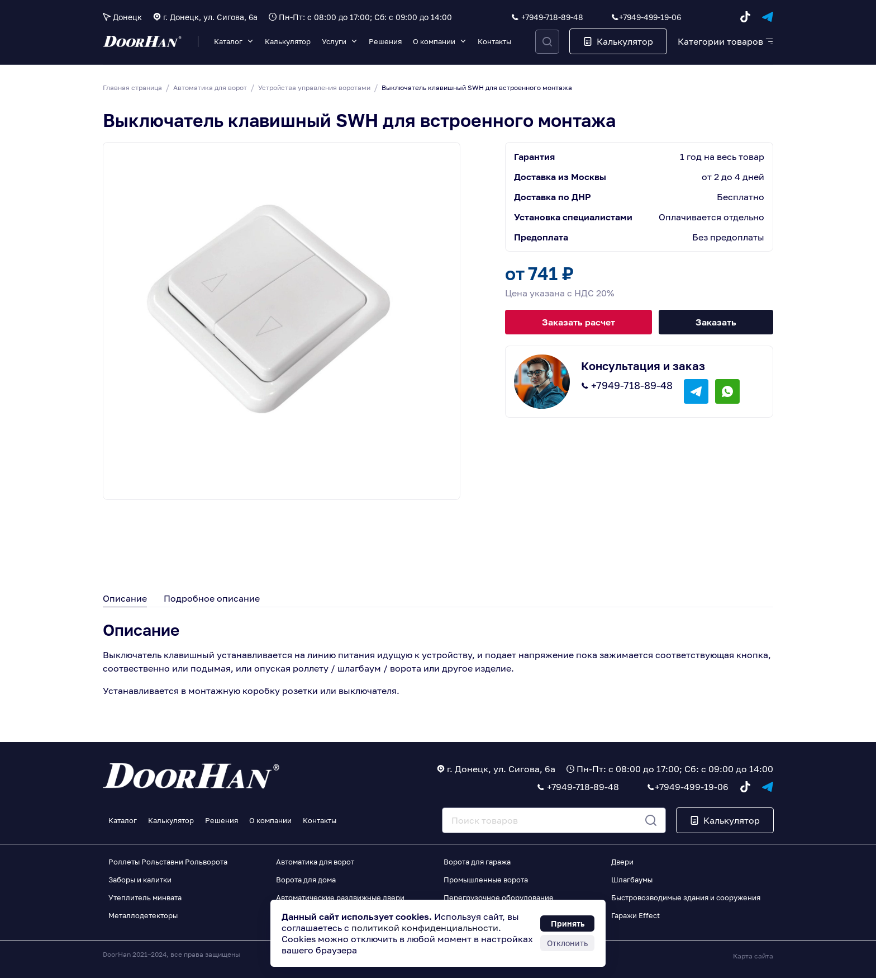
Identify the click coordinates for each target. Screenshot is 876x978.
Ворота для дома (306, 879)
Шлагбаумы (632, 879)
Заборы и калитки (140, 879)
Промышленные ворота (486, 879)
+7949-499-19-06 (650, 17)
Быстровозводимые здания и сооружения (685, 897)
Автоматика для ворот (315, 861)
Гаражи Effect (635, 915)
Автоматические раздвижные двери (340, 897)
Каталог (228, 41)
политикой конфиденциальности (424, 927)
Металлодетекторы (143, 915)
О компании (434, 41)
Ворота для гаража (477, 861)
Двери (622, 861)
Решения (385, 41)
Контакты (494, 41)
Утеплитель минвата (145, 897)
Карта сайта (753, 956)
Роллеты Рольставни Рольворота (167, 861)
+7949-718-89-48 (552, 17)
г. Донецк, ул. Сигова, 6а (210, 17)
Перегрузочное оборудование (499, 897)
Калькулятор (288, 41)
